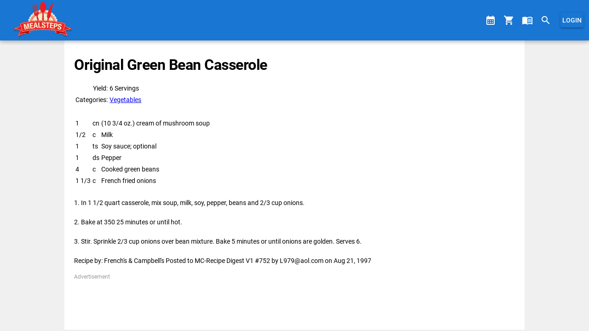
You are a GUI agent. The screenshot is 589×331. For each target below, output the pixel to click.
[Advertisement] (294, 301)
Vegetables (125, 99)
